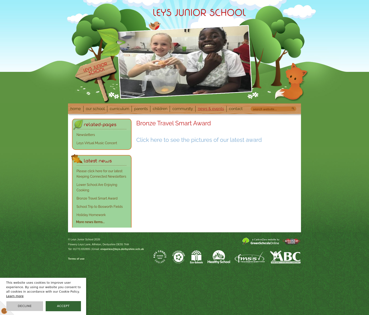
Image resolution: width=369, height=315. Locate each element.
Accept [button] (63, 306)
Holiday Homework (91, 215)
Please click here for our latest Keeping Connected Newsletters (101, 173)
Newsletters (85, 135)
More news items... (90, 222)
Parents (141, 108)
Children (160, 108)
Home (75, 108)
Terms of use (76, 258)
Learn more (15, 296)
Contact (236, 108)
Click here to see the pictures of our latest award (199, 139)
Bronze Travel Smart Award (97, 198)
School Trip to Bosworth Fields (99, 207)
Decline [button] (25, 306)
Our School (95, 108)
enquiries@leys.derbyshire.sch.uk (122, 249)
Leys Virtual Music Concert (96, 143)
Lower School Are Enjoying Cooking (96, 187)
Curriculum (119, 108)
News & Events (211, 108)
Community (182, 108)
